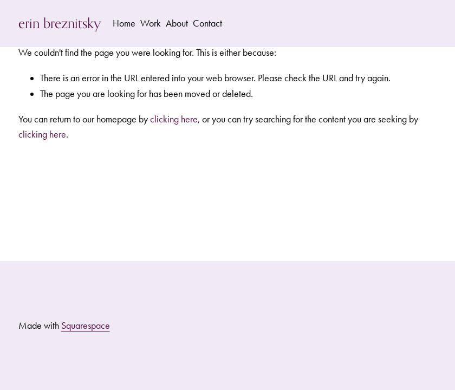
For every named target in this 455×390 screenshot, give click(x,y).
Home (124, 23)
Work (150, 23)
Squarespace (85, 326)
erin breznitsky (59, 23)
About (177, 23)
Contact (207, 23)
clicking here (174, 119)
